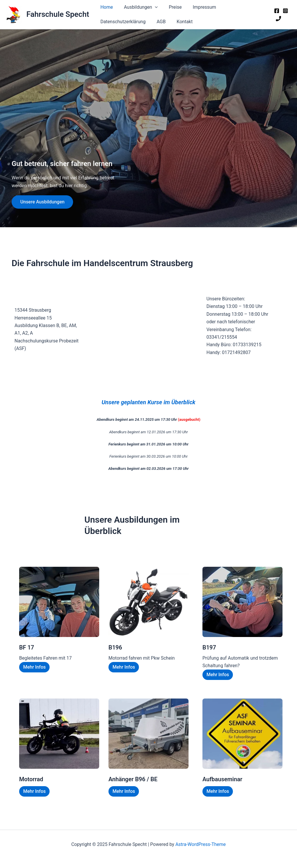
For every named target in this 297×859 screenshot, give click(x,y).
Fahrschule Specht (57, 14)
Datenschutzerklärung (122, 21)
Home (105, 7)
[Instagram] (284, 10)
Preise (170, 7)
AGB (158, 21)
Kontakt (180, 21)
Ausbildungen (138, 7)
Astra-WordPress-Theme (200, 844)
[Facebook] (275, 10)
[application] (152, 7)
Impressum (198, 7)
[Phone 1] (277, 18)
